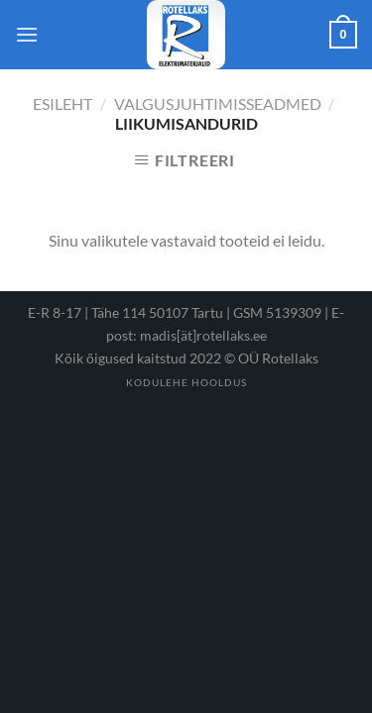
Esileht (62, 103)
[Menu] (27, 34)
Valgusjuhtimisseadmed (217, 103)
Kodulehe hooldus (186, 382)
